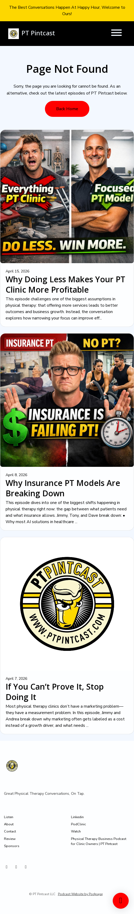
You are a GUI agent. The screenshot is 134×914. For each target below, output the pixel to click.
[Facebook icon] (25, 867)
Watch (76, 831)
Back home (67, 109)
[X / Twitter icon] (16, 867)
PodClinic (78, 824)
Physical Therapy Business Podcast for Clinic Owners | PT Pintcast (98, 841)
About (9, 824)
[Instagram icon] (6, 867)
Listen (8, 817)
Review (10, 838)
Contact (10, 831)
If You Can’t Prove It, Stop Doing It (55, 691)
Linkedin (77, 817)
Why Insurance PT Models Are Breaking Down (63, 488)
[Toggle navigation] (116, 33)
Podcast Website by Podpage (80, 894)
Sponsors (11, 846)
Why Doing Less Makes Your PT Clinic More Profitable (65, 284)
